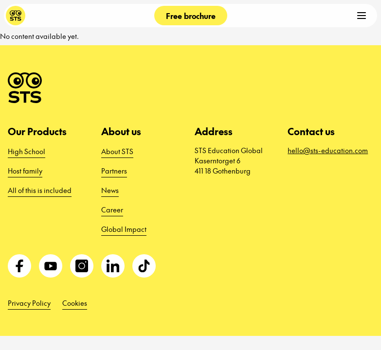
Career (112, 209)
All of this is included (40, 190)
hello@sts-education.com (328, 150)
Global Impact (123, 229)
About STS (117, 151)
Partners (114, 170)
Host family (25, 170)
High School (26, 151)
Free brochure (191, 15)
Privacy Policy (29, 303)
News (110, 190)
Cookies (74, 303)
